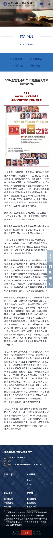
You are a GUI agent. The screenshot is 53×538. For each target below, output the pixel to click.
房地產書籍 (36, 59)
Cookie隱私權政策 (14, 525)
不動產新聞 (16, 59)
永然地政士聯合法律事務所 (18, 451)
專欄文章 (18, 65)
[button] (41, 3)
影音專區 (35, 65)
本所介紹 (8, 474)
